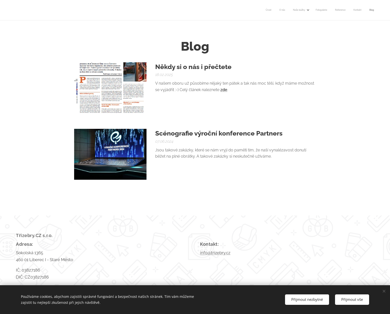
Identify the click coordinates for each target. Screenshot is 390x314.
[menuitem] (325, 10)
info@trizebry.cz (215, 252)
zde (223, 89)
